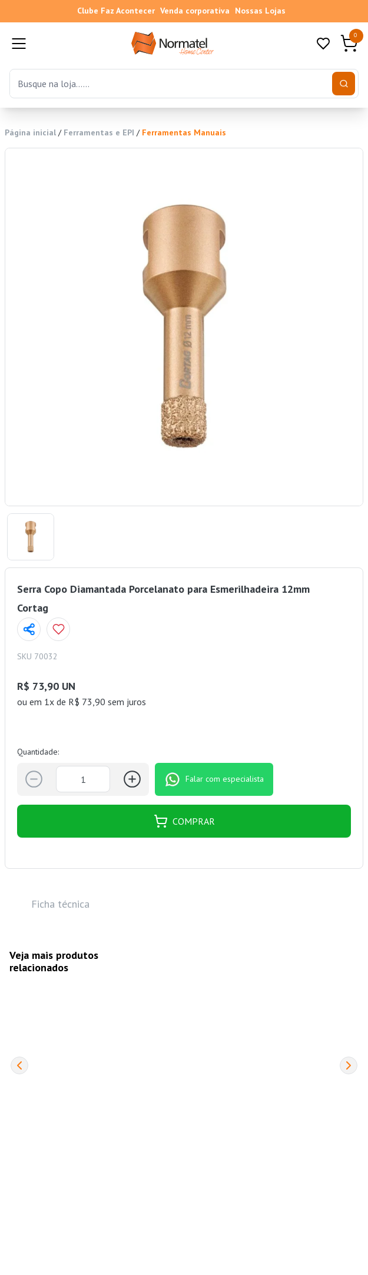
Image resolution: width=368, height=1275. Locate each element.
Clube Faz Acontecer (116, 10)
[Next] (348, 1065)
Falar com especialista (214, 779)
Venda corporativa (195, 10)
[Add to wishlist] (58, 629)
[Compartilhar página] (29, 629)
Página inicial (30, 132)
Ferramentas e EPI (99, 132)
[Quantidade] (83, 779)
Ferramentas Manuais (184, 132)
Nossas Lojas (260, 10)
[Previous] (19, 1065)
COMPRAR (184, 821)
